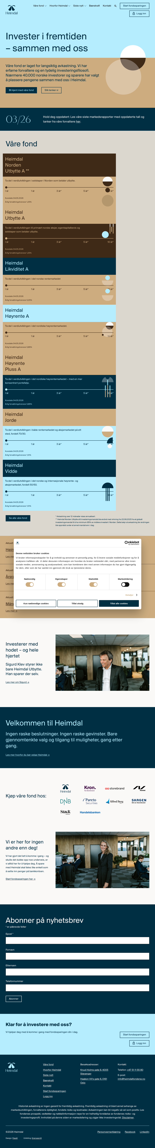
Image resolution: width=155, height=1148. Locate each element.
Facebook (130, 1132)
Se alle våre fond (18, 518)
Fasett (15, 1138)
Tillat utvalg (77, 603)
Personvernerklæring (108, 1132)
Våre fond (38, 6)
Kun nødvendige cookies (36, 603)
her (78, 121)
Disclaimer (128, 1117)
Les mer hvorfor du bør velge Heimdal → (28, 755)
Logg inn (139, 13)
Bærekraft (94, 6)
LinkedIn (144, 1132)
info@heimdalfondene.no (131, 1079)
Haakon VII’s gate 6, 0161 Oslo (93, 1081)
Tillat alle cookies (119, 603)
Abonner (13, 999)
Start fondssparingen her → (20, 879)
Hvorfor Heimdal (59, 6)
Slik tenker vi (51, 90)
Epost (9, 934)
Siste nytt (78, 6)
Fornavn (10, 950)
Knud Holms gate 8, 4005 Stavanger (94, 1072)
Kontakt (107, 6)
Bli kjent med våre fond (21, 90)
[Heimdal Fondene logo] (12, 9)
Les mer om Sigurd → (17, 682)
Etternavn (11, 965)
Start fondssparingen (134, 6)
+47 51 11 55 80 (135, 1070)
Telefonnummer (14, 981)
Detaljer (129, 595)
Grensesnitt (37, 1138)
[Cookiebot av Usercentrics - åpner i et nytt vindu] (126, 543)
